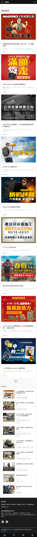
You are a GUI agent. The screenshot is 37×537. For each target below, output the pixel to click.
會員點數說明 (30, 504)
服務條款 (14, 504)
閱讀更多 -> (5, 51)
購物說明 (19, 504)
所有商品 (3, 507)
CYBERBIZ (3, 531)
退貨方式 (24, 504)
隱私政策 (8, 504)
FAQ (7, 507)
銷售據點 (3, 504)
